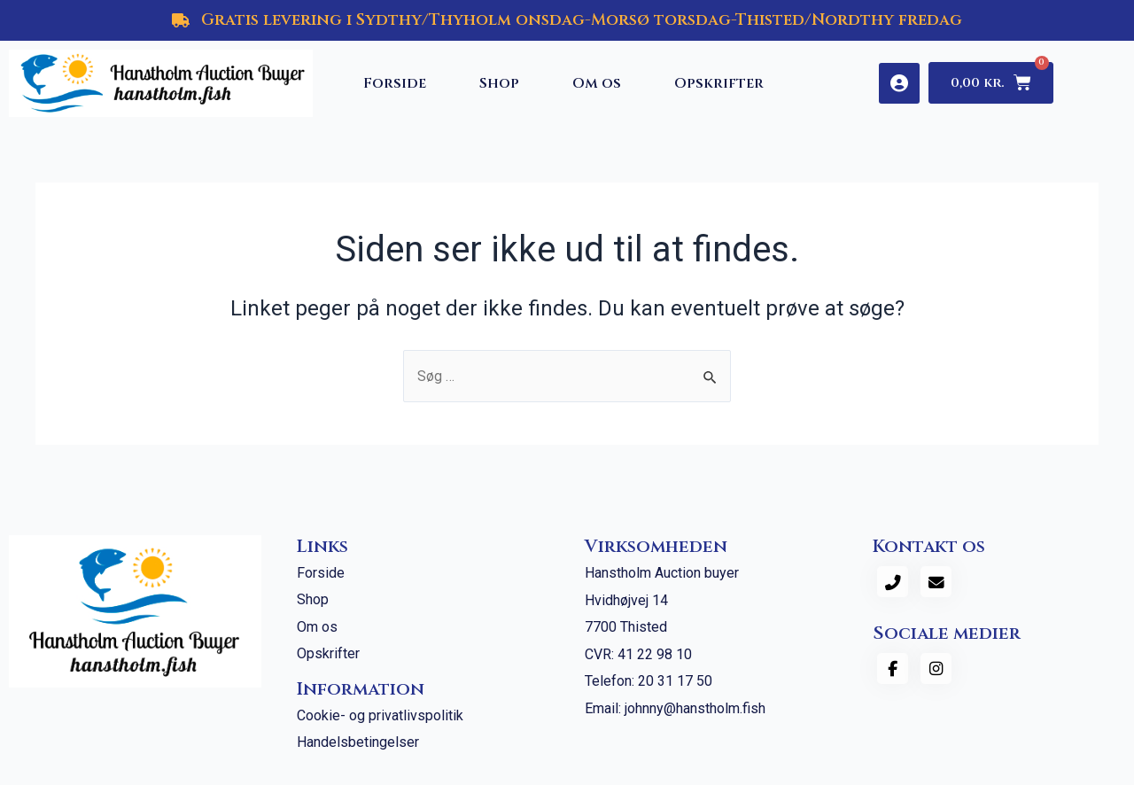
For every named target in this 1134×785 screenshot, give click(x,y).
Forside (394, 83)
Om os (596, 83)
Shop (499, 83)
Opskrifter (719, 83)
